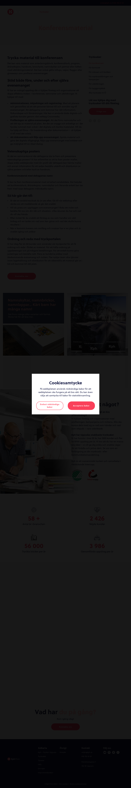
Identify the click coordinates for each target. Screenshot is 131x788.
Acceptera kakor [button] (81, 405)
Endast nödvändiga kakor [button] (49, 405)
